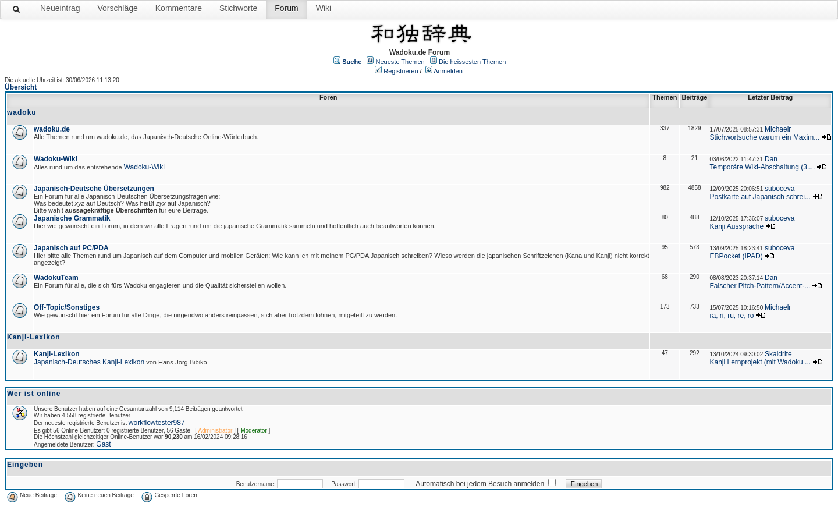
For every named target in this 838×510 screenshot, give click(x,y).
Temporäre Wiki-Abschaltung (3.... (762, 167)
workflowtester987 (157, 423)
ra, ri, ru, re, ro (731, 315)
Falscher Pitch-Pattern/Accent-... (759, 286)
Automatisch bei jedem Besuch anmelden (480, 484)
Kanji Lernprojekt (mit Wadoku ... (760, 362)
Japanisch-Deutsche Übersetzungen (94, 189)
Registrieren (401, 71)
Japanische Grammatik (72, 218)
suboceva (779, 189)
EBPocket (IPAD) (735, 256)
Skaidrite (778, 354)
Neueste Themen (400, 61)
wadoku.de (52, 129)
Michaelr (778, 129)
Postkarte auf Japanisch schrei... (759, 197)
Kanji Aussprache (736, 226)
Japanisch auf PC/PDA (71, 248)
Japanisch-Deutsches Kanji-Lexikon (89, 362)
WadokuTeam (56, 278)
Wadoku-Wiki (55, 159)
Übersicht (21, 87)
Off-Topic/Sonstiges (67, 307)
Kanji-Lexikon (57, 354)
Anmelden (448, 71)
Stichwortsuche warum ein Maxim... (764, 137)
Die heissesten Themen (472, 61)
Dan (771, 159)
